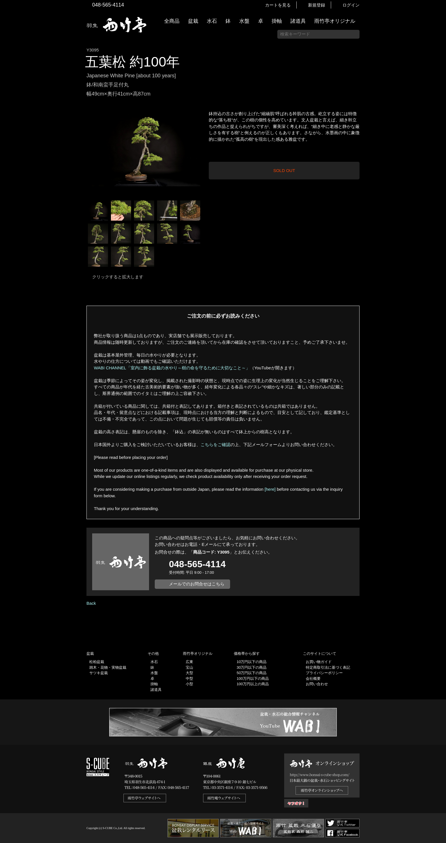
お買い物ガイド (439, 145)
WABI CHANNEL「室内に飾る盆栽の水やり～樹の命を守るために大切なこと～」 (172, 367)
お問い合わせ (317, 684)
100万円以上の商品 (253, 684)
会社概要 (313, 678)
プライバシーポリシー (324, 673)
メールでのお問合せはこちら (196, 583)
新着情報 (439, 100)
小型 (189, 684)
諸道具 (298, 21)
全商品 (171, 21)
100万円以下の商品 (253, 678)
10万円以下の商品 (252, 662)
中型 (189, 678)
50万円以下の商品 (252, 673)
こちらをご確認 (215, 444)
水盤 (244, 21)
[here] (270, 489)
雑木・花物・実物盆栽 (107, 667)
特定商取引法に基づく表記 (328, 667)
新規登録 (316, 5)
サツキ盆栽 (98, 673)
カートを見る (278, 5)
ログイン (351, 5)
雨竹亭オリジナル (334, 21)
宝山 (189, 667)
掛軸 (277, 21)
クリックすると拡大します (117, 276)
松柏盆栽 (96, 662)
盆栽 (193, 21)
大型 (189, 673)
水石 (212, 21)
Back (91, 603)
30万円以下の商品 (252, 667)
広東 (189, 662)
